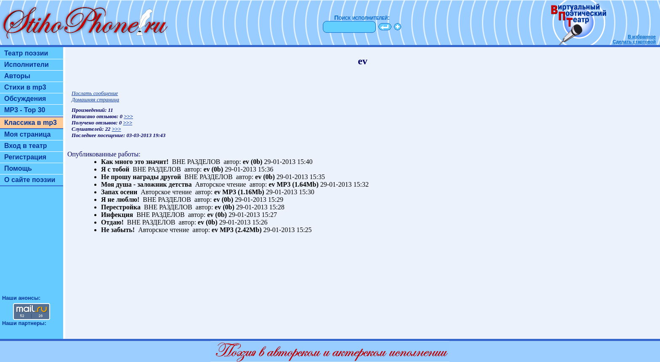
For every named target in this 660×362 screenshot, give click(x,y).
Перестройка (121, 207)
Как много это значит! (135, 161)
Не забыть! (118, 229)
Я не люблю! (120, 199)
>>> (128, 116)
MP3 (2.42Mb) (241, 229)
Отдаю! (112, 222)
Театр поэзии (26, 53)
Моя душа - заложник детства (146, 184)
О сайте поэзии (29, 179)
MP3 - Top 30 (24, 110)
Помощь (18, 168)
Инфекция (117, 214)
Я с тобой (115, 169)
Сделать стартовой (634, 41)
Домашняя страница (95, 100)
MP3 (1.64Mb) (298, 184)
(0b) (257, 161)
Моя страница (27, 134)
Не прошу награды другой (141, 176)
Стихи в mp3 (25, 87)
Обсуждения (25, 98)
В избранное (642, 36)
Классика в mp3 (30, 122)
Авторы (17, 75)
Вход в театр (25, 145)
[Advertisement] (31, 244)
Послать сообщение (95, 93)
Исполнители (26, 64)
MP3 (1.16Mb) (243, 192)
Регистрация (25, 157)
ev (246, 161)
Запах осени (119, 192)
